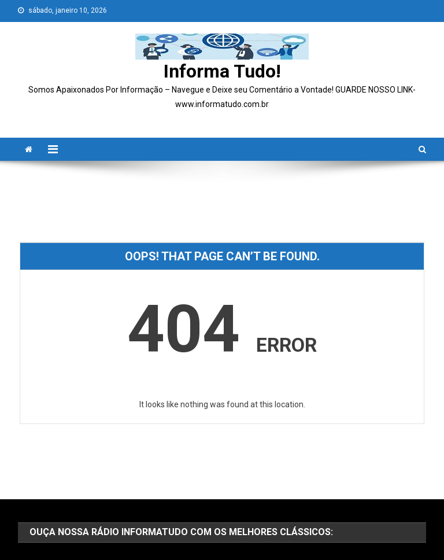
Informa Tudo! (222, 71)
